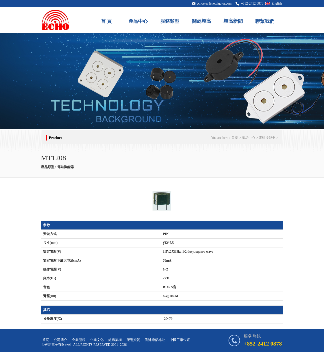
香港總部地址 (155, 340)
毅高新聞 (233, 21)
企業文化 (97, 340)
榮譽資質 (133, 340)
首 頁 (106, 21)
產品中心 (138, 21)
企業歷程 (78, 340)
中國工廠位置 (180, 340)
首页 (234, 138)
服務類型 (169, 21)
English (277, 3)
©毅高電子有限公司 (57, 344)
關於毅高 (201, 21)
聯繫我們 (264, 21)
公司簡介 (60, 340)
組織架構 (115, 340)
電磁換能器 (267, 138)
